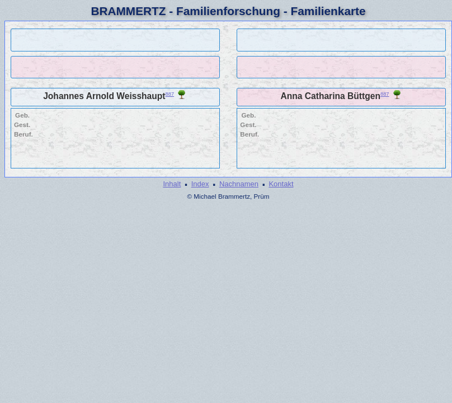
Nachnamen (238, 184)
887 (170, 94)
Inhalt (172, 184)
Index (200, 184)
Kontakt (281, 184)
